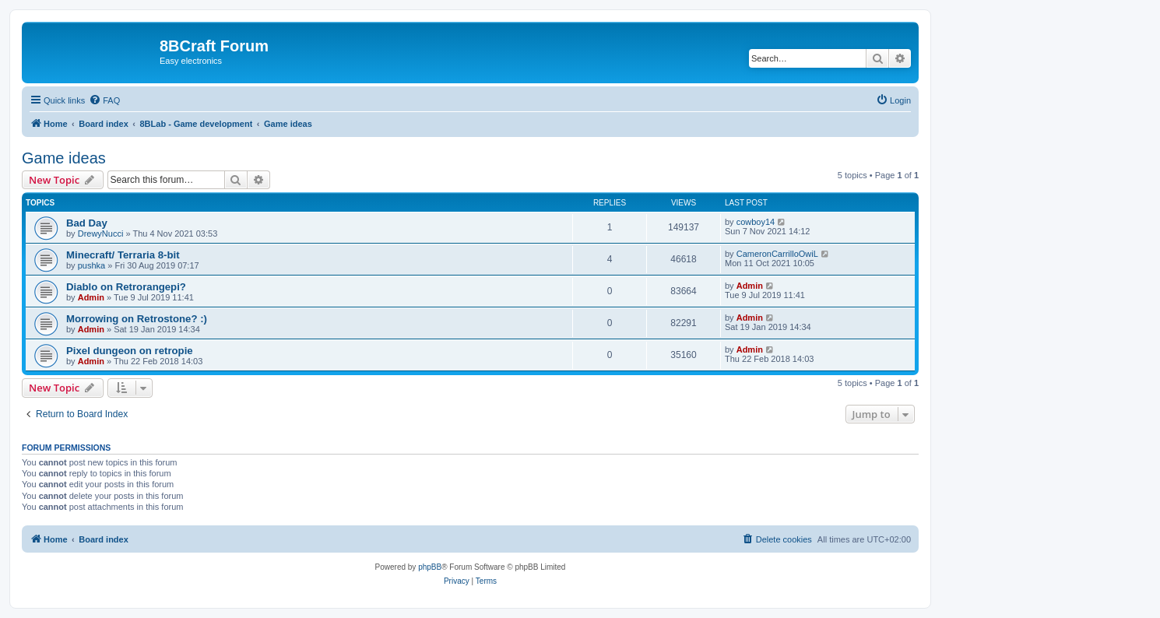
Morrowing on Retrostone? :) (136, 319)
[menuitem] (104, 100)
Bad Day (86, 223)
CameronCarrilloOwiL (777, 253)
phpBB (429, 567)
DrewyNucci (101, 233)
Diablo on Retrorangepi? (126, 287)
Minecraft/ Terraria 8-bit (123, 255)
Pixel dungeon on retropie (129, 350)
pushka (91, 265)
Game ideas (64, 158)
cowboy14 (755, 221)
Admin (91, 297)
